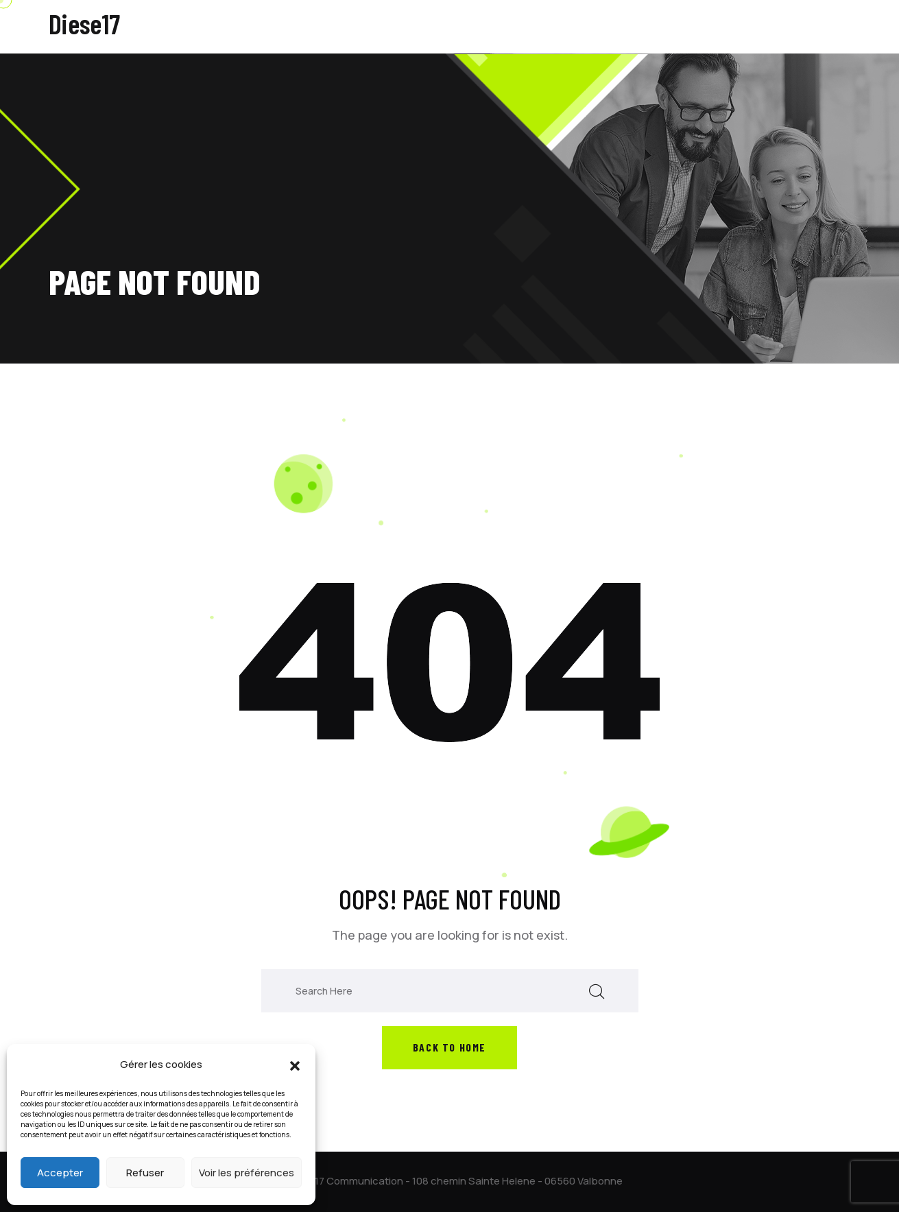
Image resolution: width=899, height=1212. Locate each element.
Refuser (145, 1172)
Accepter (60, 1172)
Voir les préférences (246, 1172)
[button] (295, 1064)
